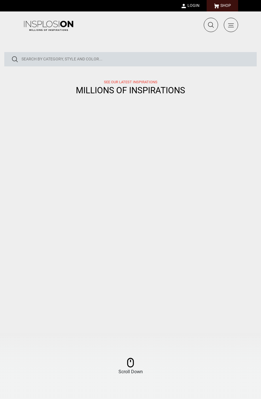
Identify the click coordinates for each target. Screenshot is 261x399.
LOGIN (190, 6)
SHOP (222, 6)
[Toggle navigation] (231, 25)
